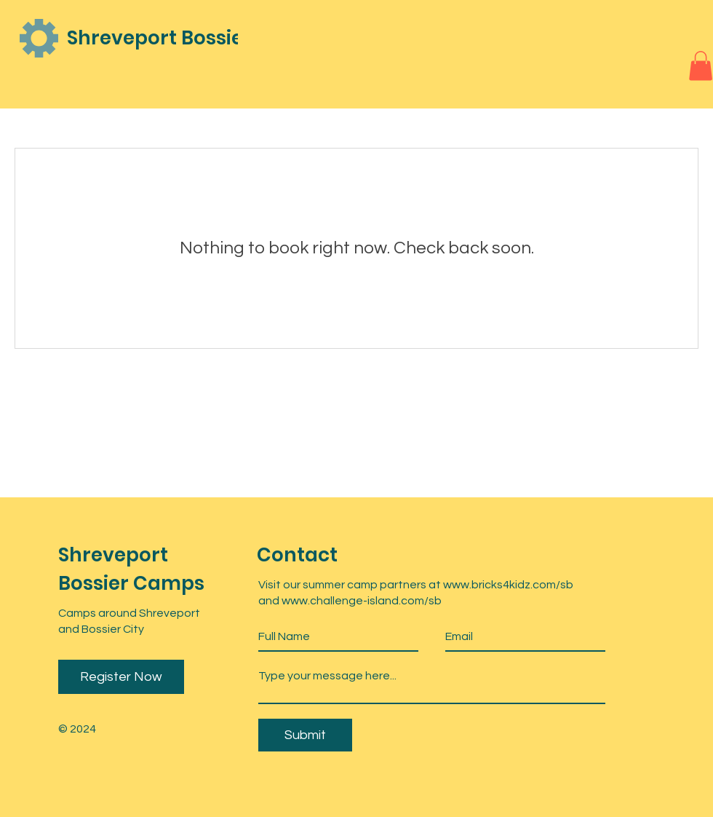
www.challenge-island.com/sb (363, 601)
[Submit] (305, 735)
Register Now (121, 677)
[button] (700, 66)
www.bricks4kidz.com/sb (508, 585)
